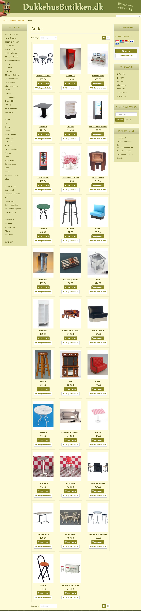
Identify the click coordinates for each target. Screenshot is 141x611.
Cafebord (43, 125)
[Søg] (139, 17)
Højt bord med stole (98, 530)
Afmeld (128, 120)
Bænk (97, 227)
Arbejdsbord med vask (70, 429)
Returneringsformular (125, 154)
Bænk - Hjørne (98, 176)
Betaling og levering (124, 141)
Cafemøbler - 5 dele (70, 176)
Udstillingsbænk (70, 277)
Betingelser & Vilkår (124, 151)
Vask (98, 277)
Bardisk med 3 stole (70, 581)
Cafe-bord (43, 479)
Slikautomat (43, 176)
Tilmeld (120, 120)
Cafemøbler (70, 530)
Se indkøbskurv (126, 55)
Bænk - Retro (98, 328)
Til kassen (126, 51)
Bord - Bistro (43, 530)
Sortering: (35, 38)
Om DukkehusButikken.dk (125, 146)
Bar (70, 378)
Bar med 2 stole (98, 479)
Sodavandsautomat (98, 125)
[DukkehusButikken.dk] (70, 8)
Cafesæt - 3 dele (43, 75)
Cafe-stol (70, 479)
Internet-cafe (98, 75)
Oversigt (120, 158)
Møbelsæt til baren (70, 328)
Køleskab (70, 75)
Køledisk (70, 125)
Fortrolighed (121, 138)
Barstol (70, 227)
